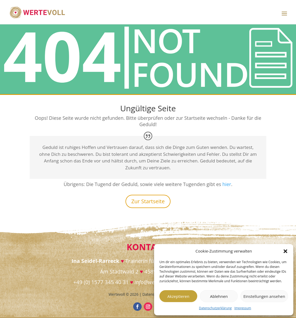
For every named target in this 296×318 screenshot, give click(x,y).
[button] (285, 251)
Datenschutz (153, 294)
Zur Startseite (148, 201)
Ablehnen (219, 296)
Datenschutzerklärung (215, 308)
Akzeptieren (178, 296)
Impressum (242, 308)
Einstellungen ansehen (264, 296)
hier (226, 184)
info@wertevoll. (152, 282)
